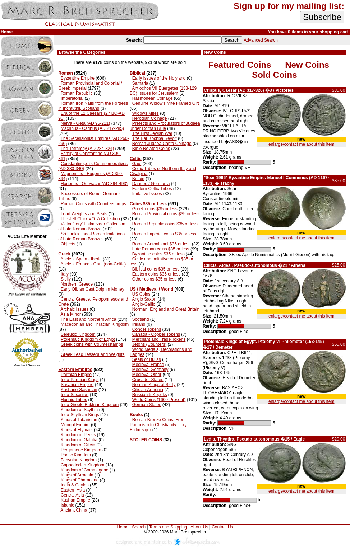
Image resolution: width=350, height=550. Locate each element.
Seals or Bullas (146, 359)
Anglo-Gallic (143, 304)
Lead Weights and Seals (84, 213)
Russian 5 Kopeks (149, 394)
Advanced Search (261, 40)
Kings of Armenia (77, 475)
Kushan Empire (75, 500)
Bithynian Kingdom (79, 459)
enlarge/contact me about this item (301, 144)
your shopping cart (328, 31)
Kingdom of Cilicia (78, 444)
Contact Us (222, 527)
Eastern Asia (73, 490)
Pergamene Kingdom (81, 449)
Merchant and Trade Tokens (159, 339)
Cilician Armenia (147, 389)
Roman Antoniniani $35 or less (161, 243)
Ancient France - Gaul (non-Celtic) (93, 264)
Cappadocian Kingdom (82, 464)
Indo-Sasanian (74, 394)
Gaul (136, 163)
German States (146, 404)
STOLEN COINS (146, 439)
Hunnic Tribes (74, 399)
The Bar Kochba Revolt (154, 138)
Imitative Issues (147, 193)
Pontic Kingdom (76, 454)
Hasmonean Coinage (152, 98)
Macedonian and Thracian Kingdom (95, 324)
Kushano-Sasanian (79, 389)
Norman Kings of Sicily (154, 384)
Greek (64, 254)
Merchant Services (27, 365)
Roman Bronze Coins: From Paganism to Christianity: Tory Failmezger (158, 424)
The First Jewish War (152, 133)
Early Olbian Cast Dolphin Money (92, 289)
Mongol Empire (75, 424)
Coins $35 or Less (148, 203)
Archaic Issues (74, 309)
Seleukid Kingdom (78, 334)
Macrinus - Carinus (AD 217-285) (92, 128)
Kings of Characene (79, 480)
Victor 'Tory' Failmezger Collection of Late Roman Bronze (91, 226)
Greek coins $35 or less (155, 208)
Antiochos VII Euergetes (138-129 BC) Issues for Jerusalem (163, 91)
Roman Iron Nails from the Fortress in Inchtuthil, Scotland (93, 106)
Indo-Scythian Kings (80, 414)
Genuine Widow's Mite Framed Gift (165, 103)
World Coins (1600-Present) (159, 399)
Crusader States (148, 379)
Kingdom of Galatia (79, 439)
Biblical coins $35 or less (155, 269)
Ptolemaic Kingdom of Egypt (88, 339)
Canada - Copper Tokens (156, 334)
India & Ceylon (75, 485)
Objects (68, 243)
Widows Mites (145, 113)
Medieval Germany (150, 369)
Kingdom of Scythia (79, 409)
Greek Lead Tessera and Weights (93, 354)
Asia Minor (70, 314)
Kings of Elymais (77, 429)
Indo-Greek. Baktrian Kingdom (90, 404)
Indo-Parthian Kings (79, 379)
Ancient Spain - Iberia (81, 259)
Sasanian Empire (77, 384)
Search (139, 527)
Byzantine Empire (78, 78)
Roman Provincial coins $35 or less (165, 213)
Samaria (140, 83)
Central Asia (72, 495)
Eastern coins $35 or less (156, 274)
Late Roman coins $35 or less (160, 249)
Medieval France (148, 364)
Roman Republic (77, 93)
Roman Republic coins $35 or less (165, 223)
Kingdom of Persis (78, 434)
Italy (65, 274)
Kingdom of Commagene (85, 470)
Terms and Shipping (168, 527)
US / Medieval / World (151, 289)
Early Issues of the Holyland (159, 78)
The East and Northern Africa (88, 319)
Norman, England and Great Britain (165, 309)
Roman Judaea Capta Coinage (162, 143)
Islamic (67, 505)
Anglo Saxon (144, 299)
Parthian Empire (76, 374)
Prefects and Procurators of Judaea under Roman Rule (165, 126)
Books (136, 414)
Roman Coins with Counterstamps (93, 203)
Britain (138, 178)
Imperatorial (72, 98)
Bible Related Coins (151, 148)
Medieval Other (146, 374)
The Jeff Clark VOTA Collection (90, 218)
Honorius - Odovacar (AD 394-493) (94, 183)
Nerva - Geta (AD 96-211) (85, 123)
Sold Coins (274, 75)
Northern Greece (77, 284)
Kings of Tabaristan (79, 419)
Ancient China (73, 510)
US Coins (141, 294)
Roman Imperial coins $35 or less (164, 233)
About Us (199, 527)
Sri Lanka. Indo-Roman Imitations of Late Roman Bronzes (91, 236)
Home (122, 527)
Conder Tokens (146, 329)
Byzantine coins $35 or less (158, 254)
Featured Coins (239, 65)
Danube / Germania (151, 183)
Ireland (139, 324)
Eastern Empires (75, 369)
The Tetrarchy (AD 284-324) (87, 148)
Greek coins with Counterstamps (92, 344)
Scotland (140, 319)
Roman (65, 73)
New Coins (307, 65)
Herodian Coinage (149, 118)
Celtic (136, 158)
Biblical (137, 73)
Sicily (66, 279)
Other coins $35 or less (154, 279)
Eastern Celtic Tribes (152, 188)
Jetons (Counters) (149, 344)
